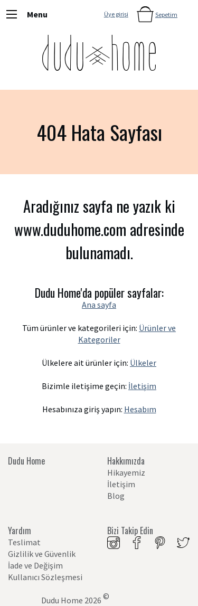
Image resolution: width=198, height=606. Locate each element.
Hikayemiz (126, 472)
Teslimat (24, 542)
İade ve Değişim (35, 565)
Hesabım (140, 409)
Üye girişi (116, 14)
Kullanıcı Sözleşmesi (45, 577)
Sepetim (166, 14)
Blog (116, 495)
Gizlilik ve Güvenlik (42, 553)
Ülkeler (143, 362)
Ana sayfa (99, 304)
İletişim (142, 386)
